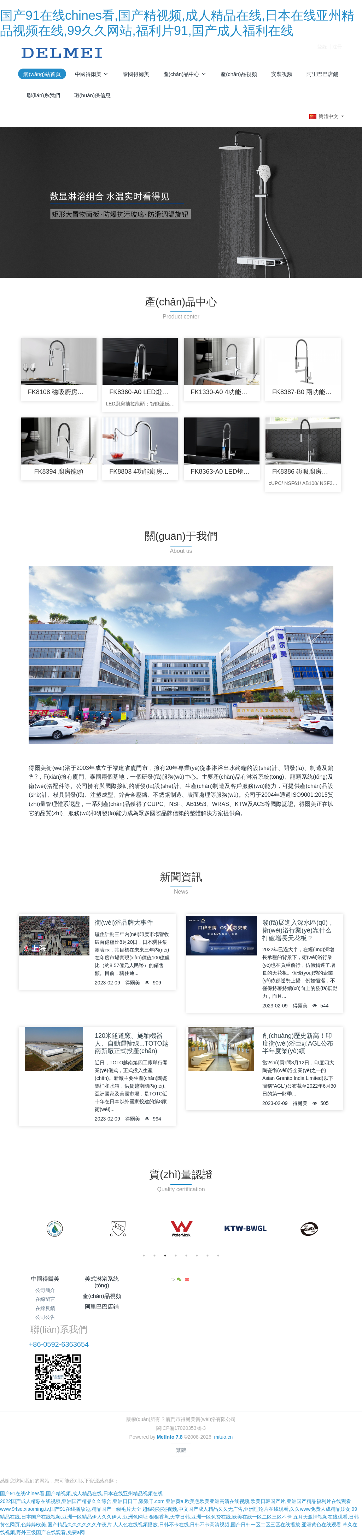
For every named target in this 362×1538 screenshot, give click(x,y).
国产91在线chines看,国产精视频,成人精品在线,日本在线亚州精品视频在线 (81, 1441)
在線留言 (45, 1303)
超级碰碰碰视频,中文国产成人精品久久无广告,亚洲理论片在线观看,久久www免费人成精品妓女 (246, 1457)
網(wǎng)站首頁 (42, 74)
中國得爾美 (45, 1283)
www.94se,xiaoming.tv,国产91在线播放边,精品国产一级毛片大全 (70, 1457)
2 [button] (154, 1259)
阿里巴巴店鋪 (208, 1283)
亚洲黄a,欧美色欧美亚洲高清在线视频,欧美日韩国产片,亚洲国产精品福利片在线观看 (258, 1449)
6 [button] (196, 1259)
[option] (54, 1233)
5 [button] (186, 1259)
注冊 (337, 52)
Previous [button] (26, 1232)
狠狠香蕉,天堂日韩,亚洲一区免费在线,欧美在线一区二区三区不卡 (220, 1465)
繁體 (181, 1408)
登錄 (322, 52)
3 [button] (165, 1259)
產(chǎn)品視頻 (154, 1283)
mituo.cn (223, 1395)
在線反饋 (45, 1312)
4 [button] (175, 1259)
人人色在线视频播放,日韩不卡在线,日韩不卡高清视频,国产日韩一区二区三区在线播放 (206, 1472)
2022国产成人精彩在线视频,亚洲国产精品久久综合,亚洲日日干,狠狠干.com (82, 1449)
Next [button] (335, 1232)
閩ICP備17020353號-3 (181, 1385)
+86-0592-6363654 (276, 1302)
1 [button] (143, 1259)
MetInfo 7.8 (169, 1395)
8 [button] (218, 1259)
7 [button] (207, 1259)
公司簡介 (45, 1294)
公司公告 (45, 1321)
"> (326, 1283)
